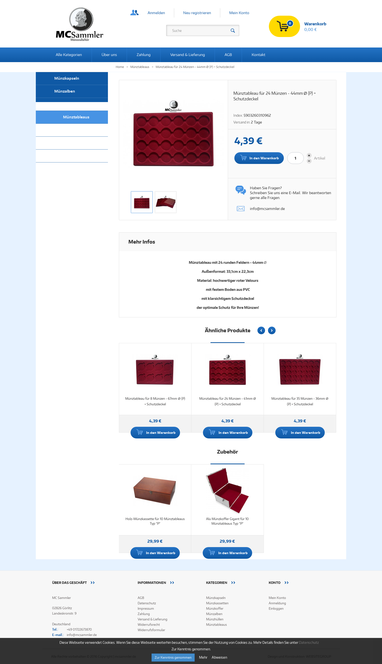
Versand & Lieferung (187, 54)
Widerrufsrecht (149, 624)
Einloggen (276, 608)
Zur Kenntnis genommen (173, 657)
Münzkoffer (65, 143)
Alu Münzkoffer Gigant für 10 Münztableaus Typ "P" (227, 521)
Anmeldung (277, 603)
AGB (228, 54)
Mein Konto (239, 12)
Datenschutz (147, 603)
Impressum (146, 608)
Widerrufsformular (151, 630)
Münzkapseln (66, 78)
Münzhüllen (65, 104)
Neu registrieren (197, 12)
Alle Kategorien (69, 54)
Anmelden (156, 12)
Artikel (319, 158)
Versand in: (241, 122)
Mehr (203, 657)
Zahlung (144, 54)
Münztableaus (76, 117)
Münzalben (64, 91)
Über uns (109, 54)
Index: (238, 115)
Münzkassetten (68, 130)
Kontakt (258, 54)
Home (120, 67)
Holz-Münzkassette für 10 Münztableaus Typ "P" (155, 521)
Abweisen (219, 657)
